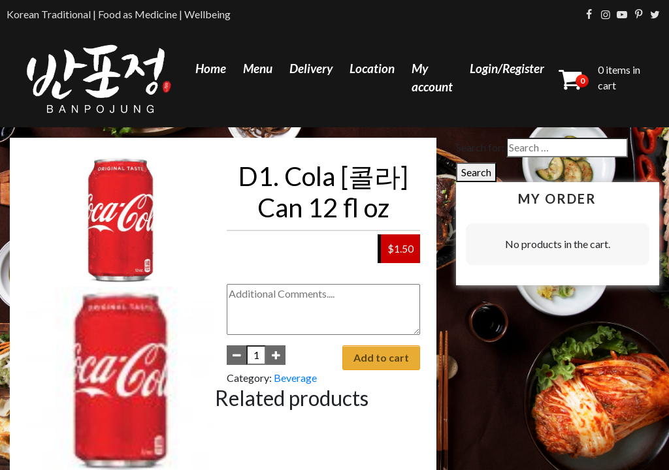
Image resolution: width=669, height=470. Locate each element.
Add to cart (381, 357)
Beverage (295, 377)
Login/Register (507, 68)
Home (210, 68)
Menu (257, 68)
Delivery (311, 68)
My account (432, 78)
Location (372, 68)
